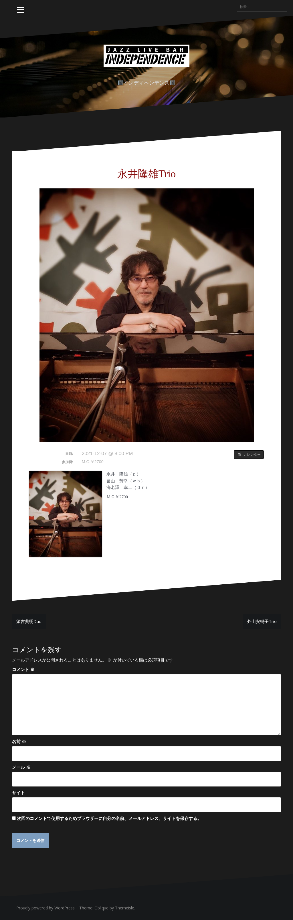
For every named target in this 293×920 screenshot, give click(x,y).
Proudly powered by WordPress (45, 908)
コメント (23, 669)
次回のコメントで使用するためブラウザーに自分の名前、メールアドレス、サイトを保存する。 (109, 818)
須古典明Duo (28, 621)
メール (21, 767)
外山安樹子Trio (262, 621)
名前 (19, 741)
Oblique (101, 908)
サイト (18, 792)
